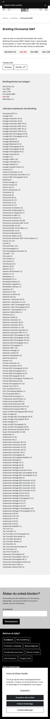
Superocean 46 (8, 440)
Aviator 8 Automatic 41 (11, 172)
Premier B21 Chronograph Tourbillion (16, 378)
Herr (4, 89)
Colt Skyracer (8, 264)
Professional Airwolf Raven (13, 399)
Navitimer (6, 289)
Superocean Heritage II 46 (12, 506)
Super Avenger (8, 414)
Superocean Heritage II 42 (12, 501)
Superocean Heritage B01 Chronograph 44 (19, 475)
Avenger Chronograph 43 (12, 147)
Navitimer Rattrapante (11, 355)
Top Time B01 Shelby (11, 542)
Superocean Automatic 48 (12, 452)
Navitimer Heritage (10, 350)
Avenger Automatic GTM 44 (13, 131)
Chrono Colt (7, 187)
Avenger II (6, 157)
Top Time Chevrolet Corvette (13, 547)
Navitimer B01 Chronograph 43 (14, 338)
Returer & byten (33, 652)
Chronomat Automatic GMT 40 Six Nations (19, 238)
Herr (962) (34, 52)
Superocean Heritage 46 (12, 465)
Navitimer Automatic (10, 320)
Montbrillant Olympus (11, 287)
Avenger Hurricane (10, 154)
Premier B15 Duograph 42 (12, 376)
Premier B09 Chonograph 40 (13, 371)
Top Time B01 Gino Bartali (13, 536)
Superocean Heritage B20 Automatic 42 (18, 480)
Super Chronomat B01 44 (12, 432)
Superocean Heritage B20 (12, 478)
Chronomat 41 (8, 203)
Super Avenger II (9, 422)
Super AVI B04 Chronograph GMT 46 (16, 412)
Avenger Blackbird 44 (11, 144)
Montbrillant (7, 277)
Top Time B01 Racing (11, 539)
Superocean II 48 (9, 524)
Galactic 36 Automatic (11, 271)
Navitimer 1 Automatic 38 (12, 299)
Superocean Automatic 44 (12, 447)
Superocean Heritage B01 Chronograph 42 (19, 473)
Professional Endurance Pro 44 (14, 406)
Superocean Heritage (11, 460)
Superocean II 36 (9, 513)
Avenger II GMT (8, 159)
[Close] (45, 5)
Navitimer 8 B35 (9, 317)
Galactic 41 (7, 274)
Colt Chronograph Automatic (13, 251)
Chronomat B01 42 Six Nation (14, 228)
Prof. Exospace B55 (10, 394)
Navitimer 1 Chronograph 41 (13, 310)
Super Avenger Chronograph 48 (14, 419)
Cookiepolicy (25, 690)
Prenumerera (11, 621)
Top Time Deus (8, 549)
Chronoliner (7, 192)
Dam (4, 92)
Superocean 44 (8, 437)
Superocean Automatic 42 (12, 445)
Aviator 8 (6, 170)
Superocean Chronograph (12, 455)
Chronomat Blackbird (11, 233)
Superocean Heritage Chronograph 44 (17, 498)
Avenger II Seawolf (10, 162)
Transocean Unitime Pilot (12, 567)
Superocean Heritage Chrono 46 (15, 496)
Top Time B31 (8, 544)
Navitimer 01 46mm (10, 294)
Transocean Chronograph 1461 (14, 557)
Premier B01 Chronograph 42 (14, 368)
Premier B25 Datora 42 (11, 381)
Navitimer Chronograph (11, 345)
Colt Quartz (7, 261)
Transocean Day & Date (12, 564)
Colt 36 (5, 243)
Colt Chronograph (9, 249)
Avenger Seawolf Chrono (12, 167)
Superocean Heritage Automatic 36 (16, 470)
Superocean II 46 (9, 521)
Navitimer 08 (7, 297)
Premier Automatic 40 (11, 366)
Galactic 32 (7, 269)
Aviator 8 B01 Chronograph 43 (14, 177)
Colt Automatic (8, 246)
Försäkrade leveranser (13, 652)
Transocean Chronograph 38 (13, 559)
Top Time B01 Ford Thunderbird (15, 534)
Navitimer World (9, 358)
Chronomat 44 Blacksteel (12, 210)
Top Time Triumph (9, 552)
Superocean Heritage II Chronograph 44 (17, 511)
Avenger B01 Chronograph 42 (14, 134)
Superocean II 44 (9, 519)
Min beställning (23, 640)
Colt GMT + (7, 254)
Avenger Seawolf (9, 164)
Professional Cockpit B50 (12, 401)
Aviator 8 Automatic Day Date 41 (15, 175)
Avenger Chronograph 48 (12, 152)
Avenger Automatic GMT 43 (13, 124)
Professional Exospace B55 (13, 409)
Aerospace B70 (8, 113)
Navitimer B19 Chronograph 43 (14, 343)
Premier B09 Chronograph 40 (14, 373)
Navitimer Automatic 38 (11, 325)
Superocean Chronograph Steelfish (16, 457)
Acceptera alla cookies (25, 698)
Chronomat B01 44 (10, 231)
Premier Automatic (10, 363)
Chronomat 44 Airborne (11, 208)
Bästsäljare (7, 99)
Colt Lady (6, 256)
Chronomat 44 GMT (10, 215)
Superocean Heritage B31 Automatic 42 (18, 488)
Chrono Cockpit (8, 185)
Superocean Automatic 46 (12, 450)
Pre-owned (7, 94)
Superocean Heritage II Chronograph (16, 508)
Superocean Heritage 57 (12, 468)
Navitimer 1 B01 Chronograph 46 (15, 307)
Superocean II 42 (9, 516)
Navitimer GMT (8, 348)
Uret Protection (10, 659)
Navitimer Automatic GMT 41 (14, 333)
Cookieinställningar (25, 710)
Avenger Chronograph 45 (12, 149)
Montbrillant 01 (8, 279)
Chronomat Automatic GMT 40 (14, 223)
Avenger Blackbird (10, 141)
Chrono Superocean (10, 190)
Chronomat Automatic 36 (12, 221)
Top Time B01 (8, 531)
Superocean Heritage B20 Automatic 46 (18, 483)
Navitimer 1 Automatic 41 (12, 302)
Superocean (7, 434)
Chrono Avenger (9, 182)
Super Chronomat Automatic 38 (15, 429)
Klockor (5, 18)
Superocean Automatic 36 (12, 442)
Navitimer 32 (7, 315)
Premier (6, 361)
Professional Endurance (12, 404)
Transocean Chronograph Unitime (15, 562)
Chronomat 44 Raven (11, 218)
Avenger (6, 116)
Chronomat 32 (8, 200)
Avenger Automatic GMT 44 (13, 126)
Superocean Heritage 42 (12, 462)
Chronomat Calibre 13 (11, 236)
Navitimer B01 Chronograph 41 (14, 335)
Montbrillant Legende (11, 284)
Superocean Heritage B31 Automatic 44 (18, 491)
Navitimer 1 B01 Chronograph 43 (15, 305)
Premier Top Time (9, 386)
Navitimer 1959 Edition (11, 312)
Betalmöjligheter (32, 646)
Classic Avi (7, 241)
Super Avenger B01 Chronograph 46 (16, 417)
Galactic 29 (7, 266)
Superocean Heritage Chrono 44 (15, 493)
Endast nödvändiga (25, 704)
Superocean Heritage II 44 (12, 503)
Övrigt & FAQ (25, 659)
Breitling (14, 18)
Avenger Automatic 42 (11, 119)
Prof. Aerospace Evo (10, 389)
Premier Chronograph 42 (12, 384)
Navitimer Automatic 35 (11, 322)
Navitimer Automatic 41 (11, 327)
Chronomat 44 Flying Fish (12, 213)
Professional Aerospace (12, 396)
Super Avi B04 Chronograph (13, 424)
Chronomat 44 (8, 205)
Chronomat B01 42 (10, 226)
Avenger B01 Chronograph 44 (14, 136)
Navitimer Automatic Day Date (14, 330)
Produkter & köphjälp (12, 646)
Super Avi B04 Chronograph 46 (14, 427)
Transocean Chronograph (12, 554)
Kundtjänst (8, 640)
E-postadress (8, 609)
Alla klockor (7, 87)
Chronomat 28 (8, 198)
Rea (4, 97)
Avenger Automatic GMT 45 (13, 129)
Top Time (6, 529)
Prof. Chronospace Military (13, 391)
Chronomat (7, 195)
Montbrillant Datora (10, 282)
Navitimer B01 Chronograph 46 (14, 340)
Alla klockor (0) (10, 52)
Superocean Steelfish (11, 526)
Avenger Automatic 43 (11, 121)
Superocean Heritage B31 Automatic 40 (18, 485)
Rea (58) (23, 52)
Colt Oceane (7, 259)
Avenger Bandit (8, 139)
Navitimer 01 (7, 292)
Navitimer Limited (9, 353)
